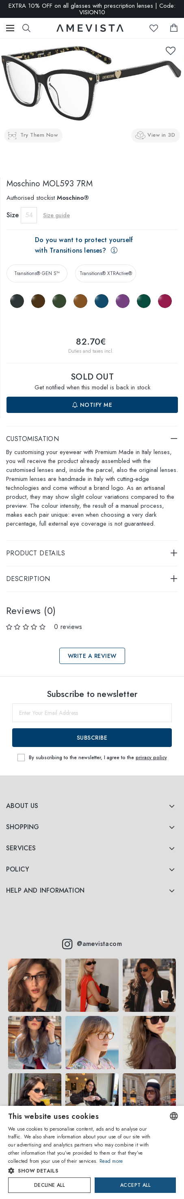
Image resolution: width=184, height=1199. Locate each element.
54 (29, 215)
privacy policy (151, 757)
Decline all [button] (49, 1185)
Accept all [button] (135, 1185)
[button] (83, 1171)
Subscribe (92, 738)
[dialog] (92, 1152)
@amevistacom (92, 944)
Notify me (92, 405)
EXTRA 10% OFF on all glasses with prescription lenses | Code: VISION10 (92, 8)
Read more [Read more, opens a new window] (111, 1161)
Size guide (56, 215)
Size (12, 215)
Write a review (92, 656)
